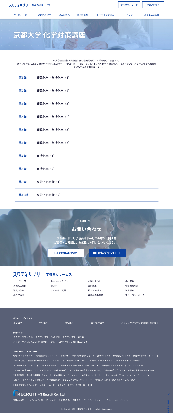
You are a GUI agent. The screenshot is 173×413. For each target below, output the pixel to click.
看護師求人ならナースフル (112, 365)
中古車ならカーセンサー (92, 375)
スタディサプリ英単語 (73, 337)
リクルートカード (47, 385)
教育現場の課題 (95, 295)
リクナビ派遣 (19, 360)
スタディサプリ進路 (23, 337)
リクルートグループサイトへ (117, 400)
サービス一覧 (20, 14)
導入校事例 (82, 14)
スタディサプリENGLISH (47, 337)
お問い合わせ (153, 4)
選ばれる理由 (44, 14)
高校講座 (69, 322)
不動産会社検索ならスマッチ (39, 375)
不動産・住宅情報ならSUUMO (141, 370)
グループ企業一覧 (77, 385)
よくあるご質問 (151, 14)
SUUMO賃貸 (18, 375)
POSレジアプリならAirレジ (25, 385)
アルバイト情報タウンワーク (127, 360)
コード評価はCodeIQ (99, 380)
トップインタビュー (106, 14)
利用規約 (129, 290)
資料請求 (92, 285)
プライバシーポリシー (136, 295)
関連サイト (62, 385)
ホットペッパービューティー (139, 375)
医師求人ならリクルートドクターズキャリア (80, 365)
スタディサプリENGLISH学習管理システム (34, 341)
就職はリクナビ (103, 355)
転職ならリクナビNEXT (23, 355)
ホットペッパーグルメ (114, 375)
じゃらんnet (18, 370)
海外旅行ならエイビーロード (39, 370)
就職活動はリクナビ (121, 355)
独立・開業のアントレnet (74, 360)
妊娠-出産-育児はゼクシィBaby (87, 370)
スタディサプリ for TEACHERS (73, 341)
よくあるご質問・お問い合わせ (42, 400)
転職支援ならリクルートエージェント (52, 355)
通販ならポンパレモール (114, 370)
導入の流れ (64, 14)
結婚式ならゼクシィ (63, 370)
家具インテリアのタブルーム (75, 380)
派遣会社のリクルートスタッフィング (44, 360)
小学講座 (17, 322)
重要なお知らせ (20, 400)
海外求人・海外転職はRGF (48, 380)
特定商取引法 (131, 285)
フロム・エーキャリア (48, 365)
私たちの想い (94, 290)
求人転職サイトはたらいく (24, 365)
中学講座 (43, 322)
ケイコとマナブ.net (135, 365)
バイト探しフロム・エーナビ (100, 360)
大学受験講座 (97, 322)
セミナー (130, 14)
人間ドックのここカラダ (23, 380)
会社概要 (129, 281)
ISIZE (90, 385)
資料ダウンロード (129, 4)
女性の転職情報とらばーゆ (83, 355)
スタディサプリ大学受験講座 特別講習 (139, 322)
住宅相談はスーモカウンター (66, 375)
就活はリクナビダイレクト (144, 355)
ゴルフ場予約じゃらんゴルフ (123, 380)
